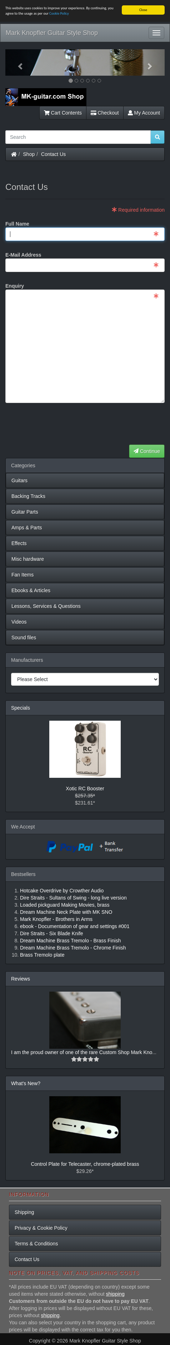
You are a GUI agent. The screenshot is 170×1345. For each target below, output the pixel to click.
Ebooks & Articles (30, 590)
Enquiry (14, 286)
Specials (20, 708)
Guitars (19, 480)
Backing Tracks (28, 496)
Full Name (17, 224)
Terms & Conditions (36, 1243)
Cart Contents (63, 113)
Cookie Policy (59, 13)
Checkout (105, 113)
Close (143, 9)
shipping (115, 1294)
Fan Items (22, 575)
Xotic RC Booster (85, 788)
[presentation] (110, 424)
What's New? (25, 1083)
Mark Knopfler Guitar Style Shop (52, 32)
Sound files (23, 637)
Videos (19, 622)
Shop (29, 154)
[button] (17, 62)
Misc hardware (27, 559)
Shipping (24, 1212)
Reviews (20, 979)
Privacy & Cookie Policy (41, 1228)
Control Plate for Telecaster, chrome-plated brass (85, 1164)
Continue (147, 451)
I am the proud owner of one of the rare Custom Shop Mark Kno (81, 1052)
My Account (144, 113)
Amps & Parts (26, 527)
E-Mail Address (23, 255)
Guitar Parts (24, 512)
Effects (19, 543)
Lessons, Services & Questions (46, 606)
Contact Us (53, 154)
